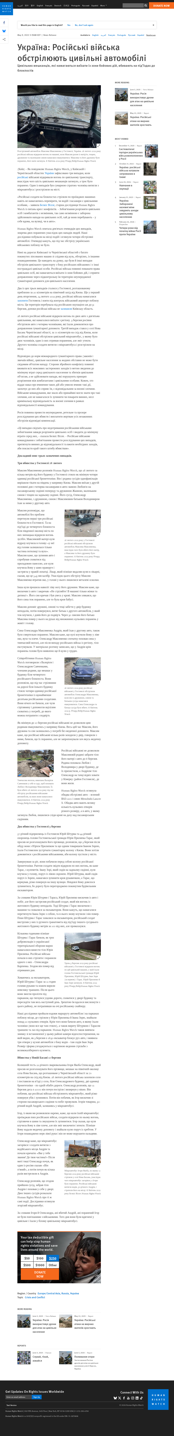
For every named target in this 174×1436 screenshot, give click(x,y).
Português (75, 5)
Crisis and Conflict (35, 1297)
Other (53, 1265)
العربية (20, 5)
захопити (22, 300)
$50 (27, 1258)
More (104, 5)
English (40, 5)
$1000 (39, 1265)
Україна (74, 1293)
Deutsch (57, 5)
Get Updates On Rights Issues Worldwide (34, 1391)
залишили (66, 308)
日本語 (66, 5)
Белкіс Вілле (47, 205)
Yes (68, 25)
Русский (85, 5)
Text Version (12, 1405)
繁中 (33, 5)
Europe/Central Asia (49, 1293)
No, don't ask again (84, 25)
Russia (65, 1293)
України (49, 173)
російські (22, 177)
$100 (40, 1258)
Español (94, 5)
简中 (27, 5)
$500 (27, 1265)
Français (48, 5)
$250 (52, 1258)
